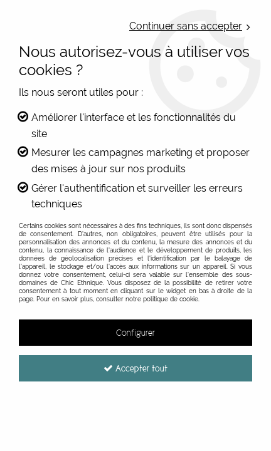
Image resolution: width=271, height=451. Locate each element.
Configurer (135, 333)
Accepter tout (135, 368)
